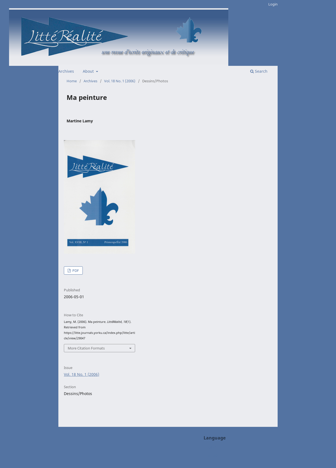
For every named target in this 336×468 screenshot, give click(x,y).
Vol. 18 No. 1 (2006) (119, 80)
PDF (75, 270)
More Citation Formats (86, 348)
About (89, 71)
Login (273, 4)
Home (72, 80)
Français (211, 455)
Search (258, 71)
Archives (66, 71)
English (210, 447)
